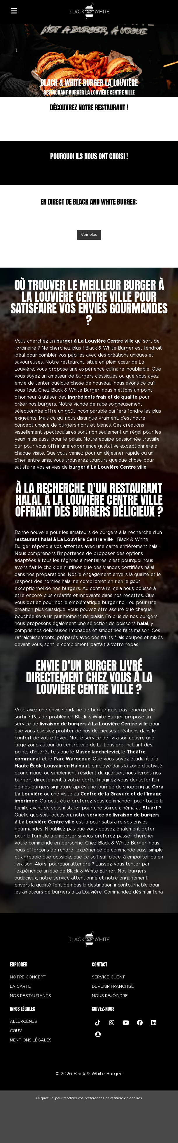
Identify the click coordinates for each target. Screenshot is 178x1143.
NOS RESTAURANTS (30, 996)
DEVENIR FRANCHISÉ (113, 987)
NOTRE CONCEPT (28, 977)
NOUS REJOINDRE (110, 996)
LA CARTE (20, 987)
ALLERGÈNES (23, 1022)
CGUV (16, 1031)
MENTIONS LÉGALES (31, 1040)
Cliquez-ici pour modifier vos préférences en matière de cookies (89, 1098)
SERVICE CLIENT (108, 977)
